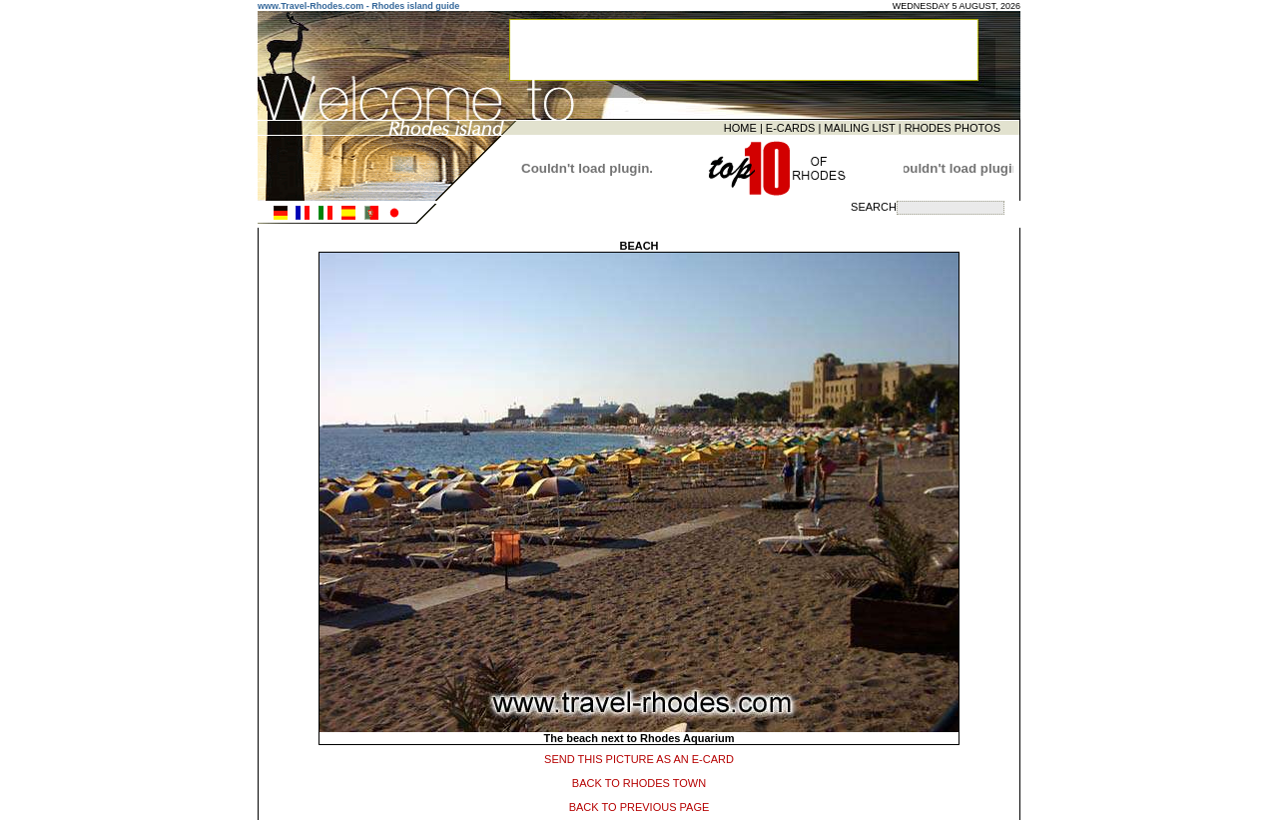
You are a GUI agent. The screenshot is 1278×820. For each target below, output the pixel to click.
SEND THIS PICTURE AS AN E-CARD (639, 756)
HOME (740, 127)
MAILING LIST (859, 127)
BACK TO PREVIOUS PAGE (639, 804)
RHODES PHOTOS (952, 127)
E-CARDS (791, 127)
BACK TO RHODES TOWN (639, 780)
